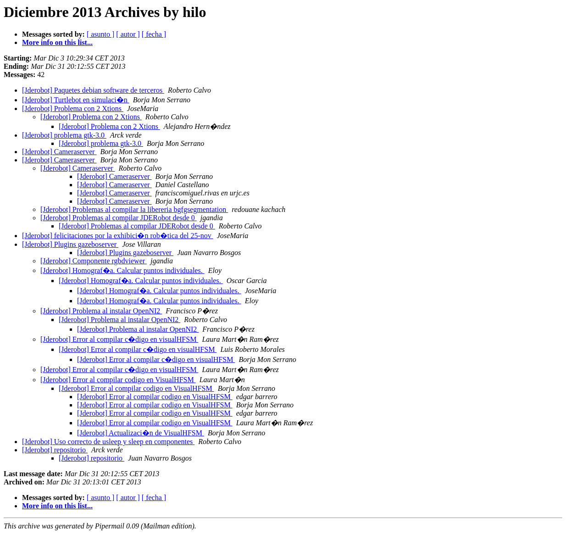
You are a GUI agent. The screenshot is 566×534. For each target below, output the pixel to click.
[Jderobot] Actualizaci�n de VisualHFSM (140, 433)
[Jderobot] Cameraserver (59, 152)
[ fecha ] (154, 34)
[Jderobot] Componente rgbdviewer (93, 261)
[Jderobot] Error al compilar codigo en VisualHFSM (118, 380)
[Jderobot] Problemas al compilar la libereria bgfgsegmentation (134, 209)
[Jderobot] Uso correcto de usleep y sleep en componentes (108, 441)
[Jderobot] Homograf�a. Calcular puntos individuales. (122, 270)
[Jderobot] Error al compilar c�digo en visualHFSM (119, 339)
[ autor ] (128, 34)
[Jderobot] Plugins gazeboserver (70, 244)
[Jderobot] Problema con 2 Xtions (72, 108)
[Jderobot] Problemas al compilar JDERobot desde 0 (118, 218)
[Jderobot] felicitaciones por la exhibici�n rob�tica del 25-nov (117, 235)
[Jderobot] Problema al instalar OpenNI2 (101, 311)
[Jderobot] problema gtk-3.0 (64, 135)
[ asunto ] (100, 34)
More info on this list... (57, 42)
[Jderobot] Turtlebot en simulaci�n (75, 100)
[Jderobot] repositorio (55, 450)
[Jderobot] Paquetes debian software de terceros (93, 90)
